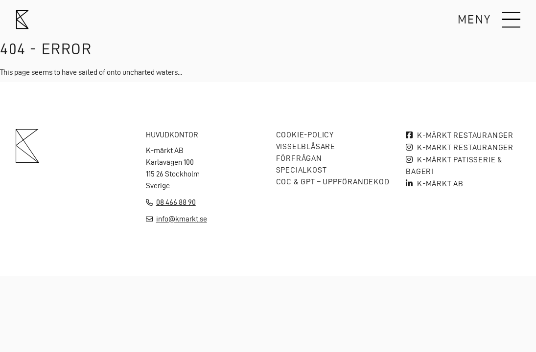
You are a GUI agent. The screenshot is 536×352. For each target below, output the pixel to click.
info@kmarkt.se (181, 219)
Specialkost (301, 170)
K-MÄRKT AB (440, 183)
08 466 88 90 (176, 202)
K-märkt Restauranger (465, 135)
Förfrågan (299, 158)
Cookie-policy (305, 135)
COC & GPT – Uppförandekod (333, 181)
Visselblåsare (305, 146)
